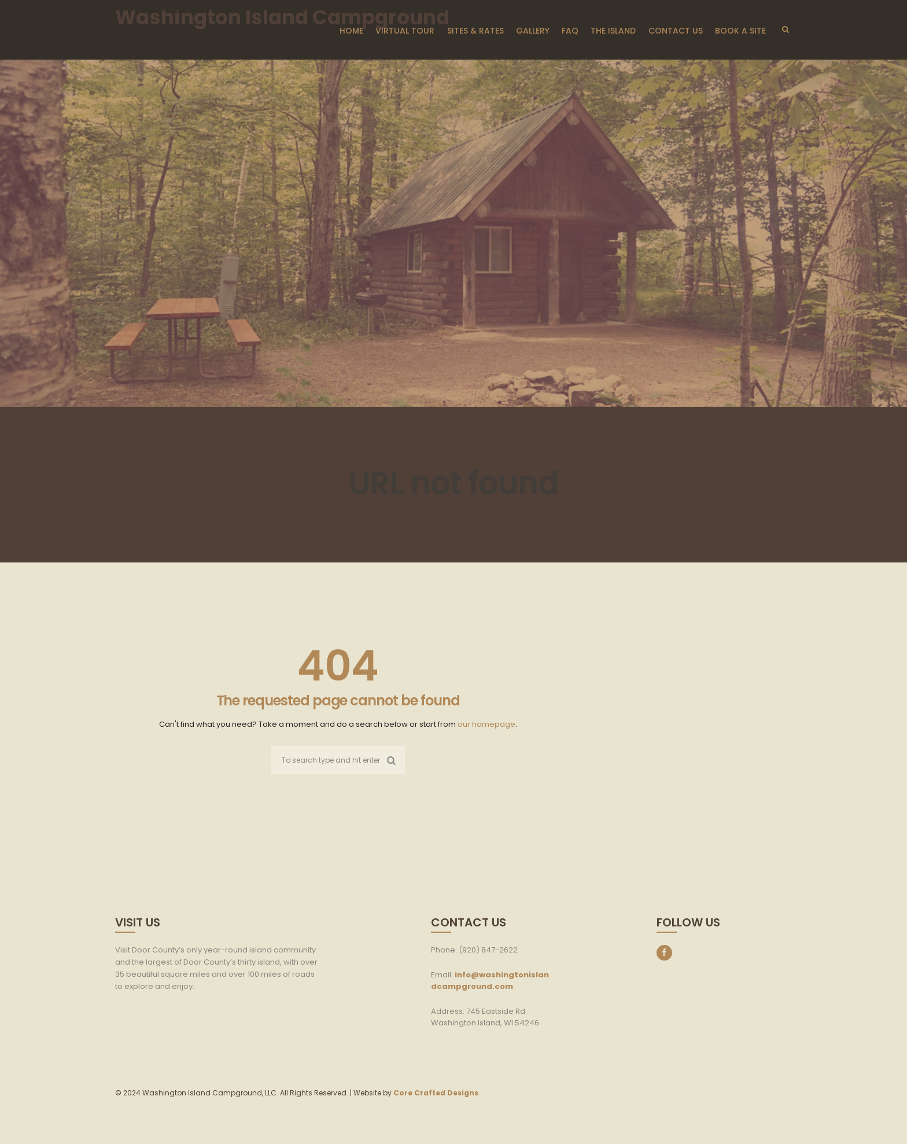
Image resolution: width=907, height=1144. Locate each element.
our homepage (486, 724)
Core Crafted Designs (435, 1093)
